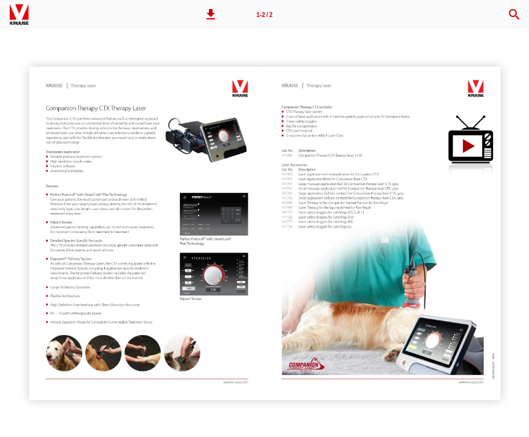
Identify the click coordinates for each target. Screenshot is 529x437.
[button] (210, 14)
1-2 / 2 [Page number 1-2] (264, 15)
